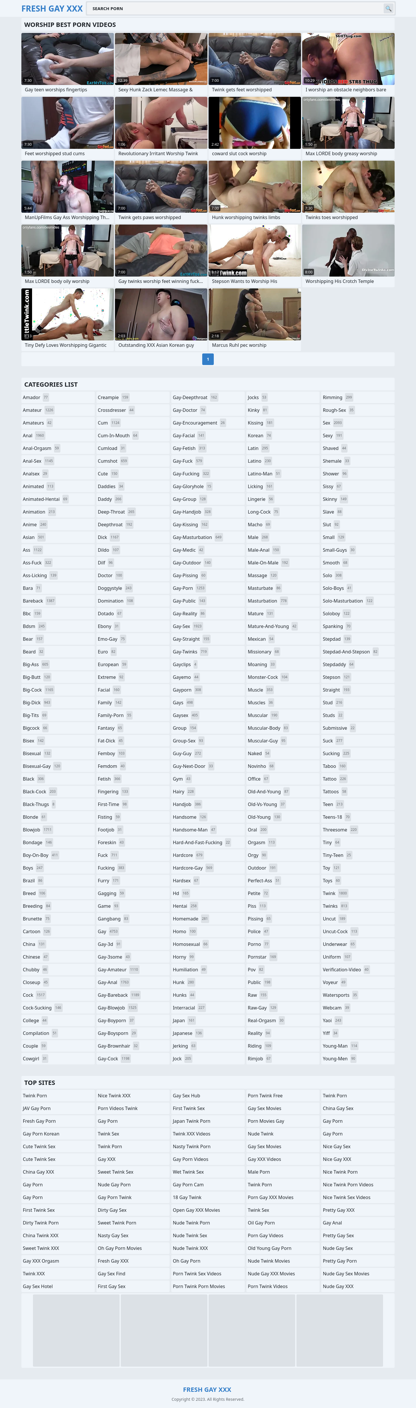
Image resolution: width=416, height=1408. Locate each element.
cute (108, 473)
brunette (37, 918)
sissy (332, 486)
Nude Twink (261, 1134)
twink (335, 893)
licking (261, 486)
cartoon (37, 931)
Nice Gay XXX (337, 1159)
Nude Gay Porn (114, 1184)
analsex (36, 473)
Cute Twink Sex (39, 1146)
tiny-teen (337, 855)
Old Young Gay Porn (269, 1248)
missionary (264, 651)
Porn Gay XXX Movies (271, 1197)
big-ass (36, 664)
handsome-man (194, 829)
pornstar (263, 957)
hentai (185, 906)
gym (182, 779)
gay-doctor (189, 410)
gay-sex (188, 626)
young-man (341, 1046)
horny (184, 957)
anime (35, 524)
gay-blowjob (118, 1007)
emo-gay (112, 639)
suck (333, 740)
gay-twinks (190, 651)
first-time (113, 804)
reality (259, 1033)
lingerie (261, 499)
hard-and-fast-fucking (202, 842)
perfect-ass (264, 880)
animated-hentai (46, 499)
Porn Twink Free (265, 1095)
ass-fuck (38, 562)
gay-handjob (192, 511)
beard (33, 651)
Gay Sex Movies (264, 1108)
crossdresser (116, 410)
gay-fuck (188, 461)
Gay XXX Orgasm (41, 1261)
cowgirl (35, 1058)
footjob (110, 829)
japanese (188, 1033)
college (35, 1020)
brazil (33, 880)
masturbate (265, 588)
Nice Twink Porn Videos (348, 1184)
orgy (258, 855)
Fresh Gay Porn (39, 1121)
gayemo (186, 677)
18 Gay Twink (187, 1197)
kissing (261, 422)
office (259, 779)
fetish (110, 779)
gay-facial (189, 435)
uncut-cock (341, 931)
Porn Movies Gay (266, 1121)
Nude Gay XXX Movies (271, 1273)
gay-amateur (119, 969)
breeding (37, 906)
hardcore (188, 855)
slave (333, 511)
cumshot (113, 461)
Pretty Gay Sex (338, 1235)
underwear (339, 944)
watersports (340, 995)
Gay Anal (332, 1223)
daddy (110, 499)
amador (36, 397)
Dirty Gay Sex (112, 1210)
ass (33, 550)
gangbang (114, 918)
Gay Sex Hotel (38, 1286)
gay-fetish (189, 448)
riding (260, 1046)
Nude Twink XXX (190, 1248)
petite (258, 893)
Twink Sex (108, 1134)
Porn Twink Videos (268, 1286)
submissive (339, 728)
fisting (109, 817)
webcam (336, 1007)
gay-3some (114, 957)
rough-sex (339, 410)
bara (32, 588)
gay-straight (192, 639)
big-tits (35, 715)
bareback (39, 600)
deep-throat (117, 511)
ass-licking (40, 575)
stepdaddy (339, 664)
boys (33, 868)
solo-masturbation (348, 600)
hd (181, 893)
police (259, 931)
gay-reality (189, 613)
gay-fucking (191, 473)
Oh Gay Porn (186, 1261)
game (109, 906)
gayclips (185, 664)
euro (107, 651)
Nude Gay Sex (338, 1248)
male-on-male (268, 562)
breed (35, 893)
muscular (263, 715)
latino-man (264, 473)
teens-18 (337, 817)
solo (333, 575)
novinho (261, 766)
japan (184, 1020)
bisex (34, 740)
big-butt (37, 677)
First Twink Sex (39, 1210)
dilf (106, 562)
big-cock (39, 690)
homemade (191, 918)
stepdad (337, 639)
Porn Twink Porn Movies (199, 1286)
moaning (262, 664)
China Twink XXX (40, 1235)
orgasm (262, 842)
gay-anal (114, 982)
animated (39, 486)
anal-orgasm (41, 448)
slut (331, 524)
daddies (111, 486)
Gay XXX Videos (264, 1159)
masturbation (268, 600)
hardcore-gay (193, 868)
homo (185, 931)
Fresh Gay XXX (113, 1261)
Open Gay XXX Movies (196, 1210)
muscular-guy (267, 740)
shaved (335, 448)
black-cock (40, 791)
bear (33, 639)
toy (332, 868)
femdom (112, 766)
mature (261, 613)
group (185, 728)
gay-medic (189, 550)
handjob (187, 804)
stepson (337, 677)
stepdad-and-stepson (351, 651)
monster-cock (268, 677)
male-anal (264, 550)
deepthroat (116, 524)
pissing (260, 918)
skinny (335, 499)
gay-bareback (119, 995)
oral (258, 829)
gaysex (186, 715)
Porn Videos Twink (118, 1108)
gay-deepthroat (195, 397)
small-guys (339, 550)
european (113, 664)
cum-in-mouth (118, 435)
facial (109, 690)
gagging (111, 893)
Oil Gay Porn (261, 1223)
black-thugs (39, 804)
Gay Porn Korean (41, 1134)
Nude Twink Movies (269, 1261)
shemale (336, 461)
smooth (336, 562)
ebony (109, 626)
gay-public (190, 600)
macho (260, 524)
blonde (35, 817)
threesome (340, 829)
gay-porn (189, 588)
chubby (35, 969)
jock (182, 1058)
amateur (39, 410)
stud (333, 702)
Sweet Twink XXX (41, 1248)
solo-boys (338, 588)
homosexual (191, 944)
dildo (109, 550)
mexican (261, 639)
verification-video (346, 969)
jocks (258, 397)
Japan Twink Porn (191, 1121)
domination (116, 600)
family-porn (115, 715)
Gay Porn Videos (190, 1159)
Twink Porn (35, 1095)
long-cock (264, 511)
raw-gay (263, 1007)
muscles (261, 702)
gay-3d (110, 944)
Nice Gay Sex (336, 1146)
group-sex (188, 740)
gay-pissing (190, 575)
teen (333, 804)
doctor (111, 575)
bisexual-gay (42, 766)
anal (34, 435)
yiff (331, 1033)
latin (259, 448)
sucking (337, 753)
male (258, 537)
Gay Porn (33, 1184)
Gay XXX (107, 1159)
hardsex (186, 880)
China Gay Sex (338, 1108)
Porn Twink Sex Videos (197, 1273)
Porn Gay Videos (265, 1235)
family (110, 702)
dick (109, 537)
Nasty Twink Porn (192, 1146)
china (34, 944)
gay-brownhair (118, 1046)
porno (259, 944)
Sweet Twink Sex (115, 1172)
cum (109, 422)
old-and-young (269, 791)
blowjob (38, 829)
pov (256, 969)
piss (257, 906)
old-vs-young (267, 804)
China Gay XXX (38, 1172)
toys (332, 880)
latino (260, 461)
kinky (258, 410)
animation (39, 511)
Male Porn (259, 1172)
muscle (261, 690)
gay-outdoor (192, 562)
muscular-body (268, 728)
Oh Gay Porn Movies (120, 1248)
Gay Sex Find (111, 1273)
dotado (110, 613)
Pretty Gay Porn (340, 1261)
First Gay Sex (112, 1286)
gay (108, 931)
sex (333, 422)
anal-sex (38, 461)
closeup (36, 982)
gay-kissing (191, 524)
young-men (339, 1058)
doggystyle (115, 588)
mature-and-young (273, 626)
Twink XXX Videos (191, 1134)
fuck (108, 855)
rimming (338, 397)
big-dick (37, 702)
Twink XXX (34, 1273)
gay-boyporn (116, 1020)
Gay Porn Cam (188, 1184)
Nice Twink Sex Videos (346, 1197)
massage (263, 575)
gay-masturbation (198, 537)
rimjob (260, 1058)
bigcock (36, 728)
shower (335, 473)
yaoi (333, 1020)
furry (109, 880)
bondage (38, 842)
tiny (332, 842)
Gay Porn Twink (115, 1197)
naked (259, 753)
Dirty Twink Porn (41, 1223)
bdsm (34, 626)
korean (260, 435)
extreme (111, 677)
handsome (190, 817)
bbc (32, 613)
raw (258, 995)
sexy (333, 435)
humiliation (190, 969)
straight (337, 690)
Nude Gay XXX (338, 1286)
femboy (112, 753)
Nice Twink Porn (340, 1172)
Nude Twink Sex (190, 1235)
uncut (335, 918)
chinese (36, 957)
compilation (40, 1033)
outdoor (262, 868)
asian (34, 537)
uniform (337, 957)
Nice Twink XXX (114, 1095)
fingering (113, 791)
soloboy (337, 613)
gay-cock (114, 1058)
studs (333, 715)
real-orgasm (266, 1020)
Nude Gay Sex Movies (346, 1273)
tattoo (335, 779)
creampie (114, 397)
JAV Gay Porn (37, 1108)
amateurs (38, 422)
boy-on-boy (41, 855)
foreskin (111, 842)
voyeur (335, 982)
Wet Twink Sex (188, 1172)
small (334, 537)
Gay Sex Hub (186, 1095)
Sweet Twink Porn (117, 1223)
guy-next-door (193, 766)
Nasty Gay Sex (113, 1235)
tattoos (335, 791)
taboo (335, 766)
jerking (185, 1046)
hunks (184, 995)
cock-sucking (43, 1007)
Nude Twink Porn (191, 1223)
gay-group (190, 499)
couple (35, 1046)
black (34, 779)
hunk (184, 982)
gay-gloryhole (193, 486)
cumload (112, 448)
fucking (112, 868)
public (260, 982)
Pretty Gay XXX (338, 1210)
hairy (184, 791)
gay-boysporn (117, 1033)
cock (34, 995)
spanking (337, 626)
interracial (189, 1007)
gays (183, 702)
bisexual (37, 753)
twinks (335, 906)
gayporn (188, 690)
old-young (265, 817)
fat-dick (111, 740)
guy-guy (187, 753)
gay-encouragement (199, 422)
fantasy (111, 728)
